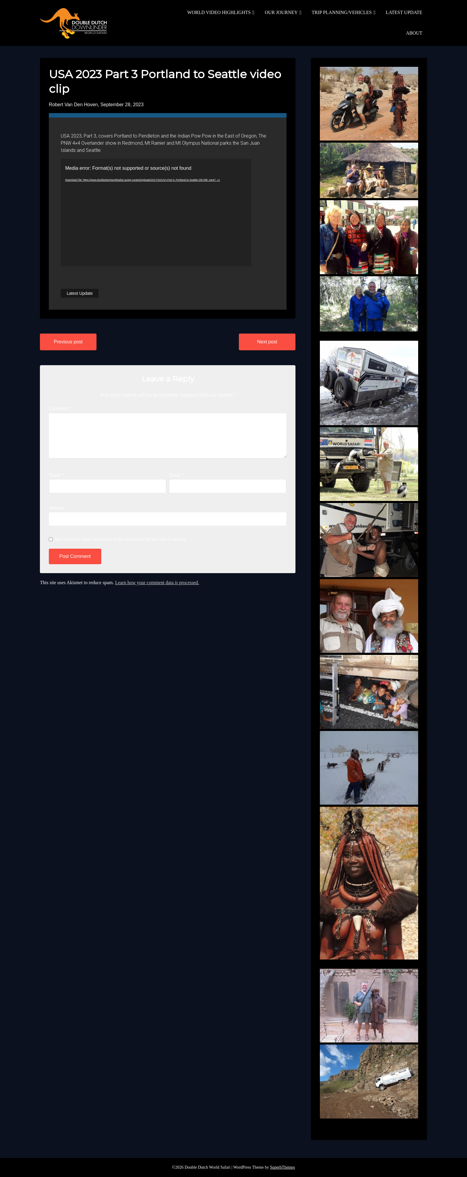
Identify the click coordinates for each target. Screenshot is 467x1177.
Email (176, 475)
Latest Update (80, 293)
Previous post (68, 341)
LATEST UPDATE (404, 12)
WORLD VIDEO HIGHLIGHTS (219, 12)
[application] (156, 212)
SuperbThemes (282, 1167)
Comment (60, 408)
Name (56, 475)
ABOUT (414, 33)
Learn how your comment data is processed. (157, 582)
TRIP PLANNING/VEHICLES (342, 12)
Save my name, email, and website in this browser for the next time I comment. (121, 539)
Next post (267, 341)
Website (56, 507)
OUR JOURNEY (281, 12)
